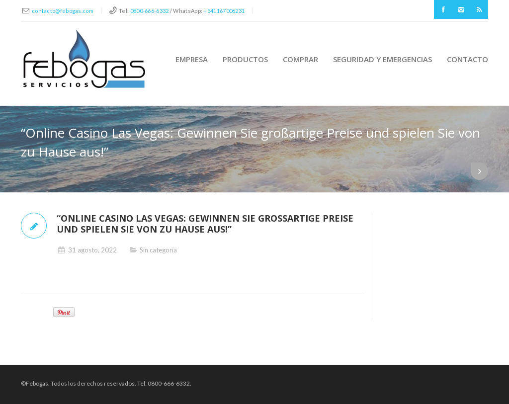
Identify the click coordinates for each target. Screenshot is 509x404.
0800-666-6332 (149, 10)
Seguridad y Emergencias (382, 59)
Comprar (300, 59)
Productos (245, 59)
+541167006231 (224, 10)
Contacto (467, 59)
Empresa (191, 59)
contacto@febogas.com (62, 10)
